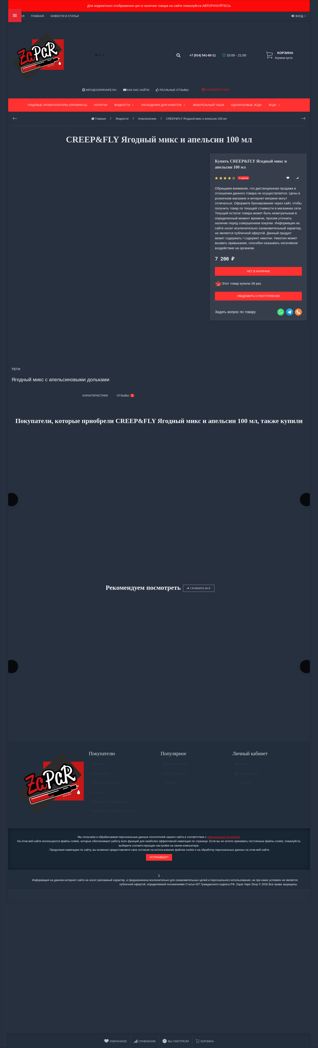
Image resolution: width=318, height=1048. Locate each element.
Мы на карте (100, 779)
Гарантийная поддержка (109, 807)
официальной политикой (223, 840)
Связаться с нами (104, 788)
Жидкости (124, 105)
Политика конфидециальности (114, 816)
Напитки (100, 105)
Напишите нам (215, 89)
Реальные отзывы (172, 90)
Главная (37, 16)
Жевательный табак (208, 105)
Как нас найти (136, 90)
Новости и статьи (65, 16)
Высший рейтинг (175, 769)
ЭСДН (275, 105)
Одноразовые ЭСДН (246, 105)
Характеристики (95, 395)
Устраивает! (159, 860)
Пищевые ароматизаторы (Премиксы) (57, 105)
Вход (299, 16)
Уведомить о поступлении (258, 296)
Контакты (98, 797)
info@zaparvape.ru (99, 90)
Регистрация (247, 779)
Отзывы (97, 769)
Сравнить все (198, 590)
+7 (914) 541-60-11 (198, 55)
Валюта (243, 788)
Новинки (169, 788)
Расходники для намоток (163, 105)
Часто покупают (175, 779)
